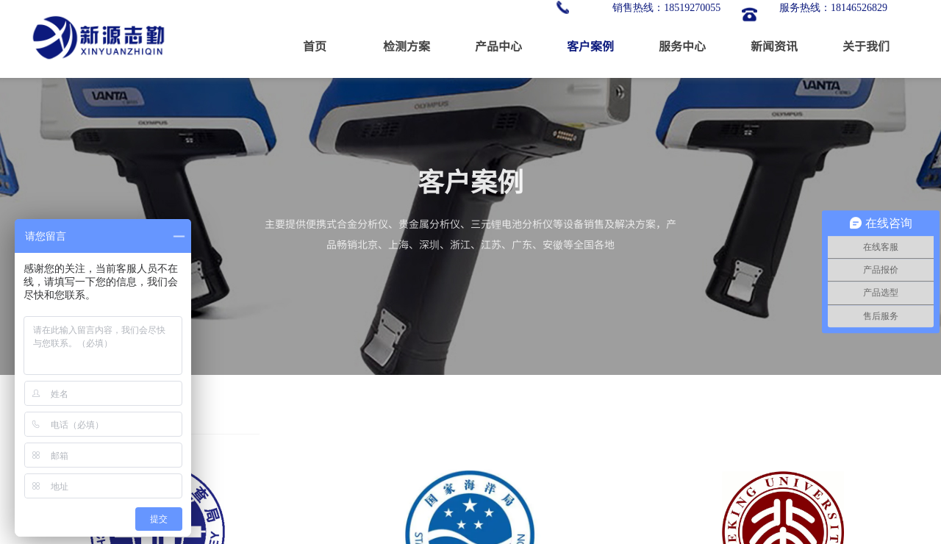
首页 (314, 45)
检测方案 (406, 45)
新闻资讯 (774, 45)
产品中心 (498, 45)
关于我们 (866, 45)
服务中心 (682, 45)
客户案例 (590, 45)
